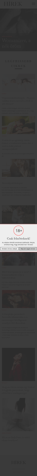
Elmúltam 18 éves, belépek (9, 248)
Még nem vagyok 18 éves (28, 248)
